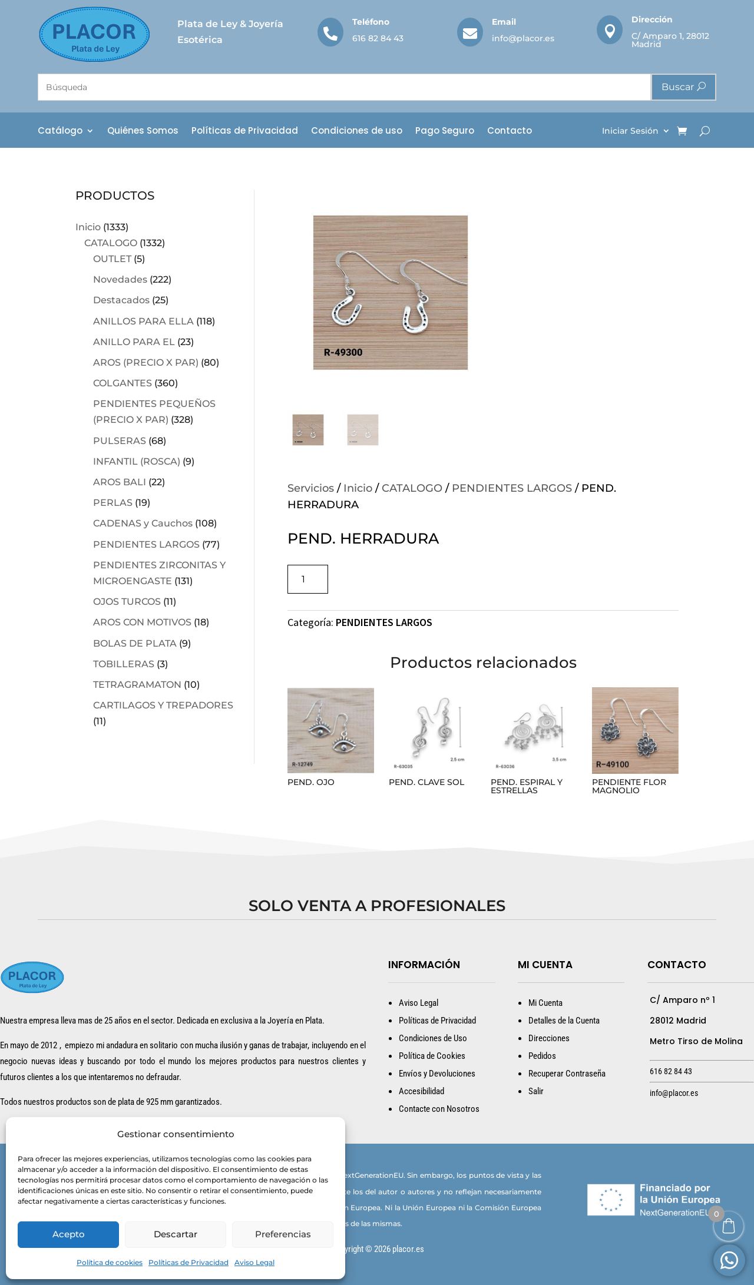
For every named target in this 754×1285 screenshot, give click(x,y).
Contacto (509, 132)
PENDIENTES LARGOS (146, 544)
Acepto (68, 1234)
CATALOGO (110, 243)
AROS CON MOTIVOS (142, 622)
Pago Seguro (444, 132)
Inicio (88, 227)
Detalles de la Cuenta (564, 1020)
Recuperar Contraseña (567, 1073)
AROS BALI (119, 482)
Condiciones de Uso (433, 1038)
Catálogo (60, 132)
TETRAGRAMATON (137, 684)
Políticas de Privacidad (188, 1262)
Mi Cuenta (545, 1003)
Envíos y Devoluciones (437, 1073)
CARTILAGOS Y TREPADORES (163, 705)
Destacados (121, 300)
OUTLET (112, 258)
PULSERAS (119, 440)
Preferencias (283, 1234)
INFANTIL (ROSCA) (136, 461)
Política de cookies (110, 1262)
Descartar (175, 1234)
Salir (536, 1091)
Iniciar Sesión (630, 131)
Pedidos (542, 1056)
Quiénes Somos (142, 132)
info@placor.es (523, 38)
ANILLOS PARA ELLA (143, 321)
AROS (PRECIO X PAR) (146, 362)
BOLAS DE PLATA (135, 643)
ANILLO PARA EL (134, 341)
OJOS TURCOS (127, 601)
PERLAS (113, 502)
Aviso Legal (254, 1262)
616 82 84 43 (378, 38)
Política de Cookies (432, 1056)
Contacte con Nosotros (439, 1109)
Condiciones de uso (356, 132)
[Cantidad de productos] (307, 579)
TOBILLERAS (123, 664)
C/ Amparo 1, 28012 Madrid (670, 40)
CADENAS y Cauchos (143, 523)
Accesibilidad (421, 1091)
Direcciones (549, 1038)
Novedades (120, 279)
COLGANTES (122, 383)
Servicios (310, 488)
